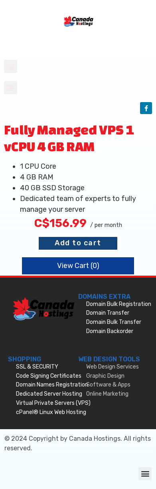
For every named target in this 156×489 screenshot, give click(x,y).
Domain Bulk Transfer (113, 322)
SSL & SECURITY (37, 366)
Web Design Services (112, 366)
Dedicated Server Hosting (49, 393)
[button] (10, 66)
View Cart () (78, 265)
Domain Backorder (109, 331)
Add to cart (78, 243)
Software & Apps (108, 384)
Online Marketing (107, 393)
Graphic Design (105, 376)
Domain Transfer (107, 313)
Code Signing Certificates (48, 376)
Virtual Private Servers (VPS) (53, 403)
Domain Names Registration (52, 384)
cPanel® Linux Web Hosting (51, 412)
